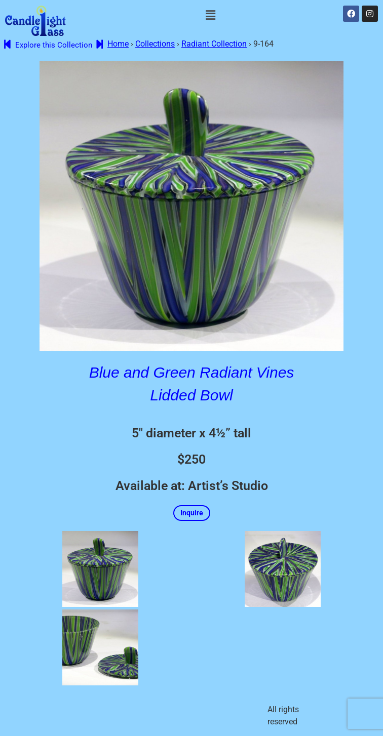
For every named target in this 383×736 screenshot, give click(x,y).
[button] (210, 15)
